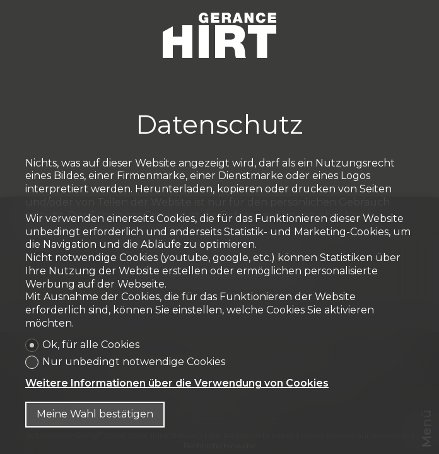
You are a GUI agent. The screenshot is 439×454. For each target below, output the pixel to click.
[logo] (219, 35)
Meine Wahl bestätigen (95, 414)
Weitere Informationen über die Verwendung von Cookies (177, 383)
